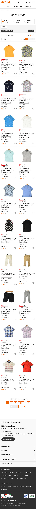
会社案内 (3, 486)
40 (30, 39)
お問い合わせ (23, 478)
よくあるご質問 (14, 478)
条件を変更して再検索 (7, 30)
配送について (19, 472)
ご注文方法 (11, 472)
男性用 (3, 26)
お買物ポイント (5, 478)
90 (28, 402)
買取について (28, 475)
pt (2, 74)
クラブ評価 (4, 450)
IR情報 (9, 486)
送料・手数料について (6, 475)
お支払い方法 (28, 472)
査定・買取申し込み (8, 439)
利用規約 (3, 500)
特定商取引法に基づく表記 (7, 503)
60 (33, 39)
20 (26, 39)
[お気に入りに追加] (15, 73)
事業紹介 (15, 486)
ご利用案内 (4, 472)
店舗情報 (28, 486)
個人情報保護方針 (12, 500)
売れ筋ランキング (5, 446)
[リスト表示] (33, 35)
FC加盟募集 (4, 489)
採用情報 (22, 486)
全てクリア (31, 30)
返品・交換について (18, 475)
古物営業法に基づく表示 (20, 503)
